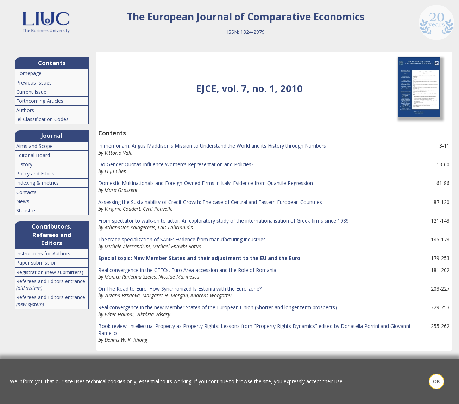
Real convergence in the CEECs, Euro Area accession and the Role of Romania (187, 270)
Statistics (26, 210)
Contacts (26, 192)
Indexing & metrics (37, 182)
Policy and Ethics (35, 173)
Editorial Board (33, 155)
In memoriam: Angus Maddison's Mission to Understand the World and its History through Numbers (212, 145)
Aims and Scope (34, 146)
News (22, 201)
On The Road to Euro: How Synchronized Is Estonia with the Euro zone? (180, 288)
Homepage (29, 73)
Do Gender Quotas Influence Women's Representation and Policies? (175, 164)
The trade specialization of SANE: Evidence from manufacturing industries (182, 239)
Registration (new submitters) (49, 272)
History (24, 164)
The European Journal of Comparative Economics (246, 16)
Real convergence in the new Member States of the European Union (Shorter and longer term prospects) (217, 307)
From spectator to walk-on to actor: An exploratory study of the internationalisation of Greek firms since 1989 (223, 220)
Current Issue (31, 91)
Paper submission (36, 262)
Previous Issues (34, 82)
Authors (25, 110)
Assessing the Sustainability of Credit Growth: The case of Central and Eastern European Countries (210, 202)
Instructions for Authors (43, 253)
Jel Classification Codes (42, 119)
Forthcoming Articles (39, 101)
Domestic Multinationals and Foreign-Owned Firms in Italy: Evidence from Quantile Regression (205, 183)
